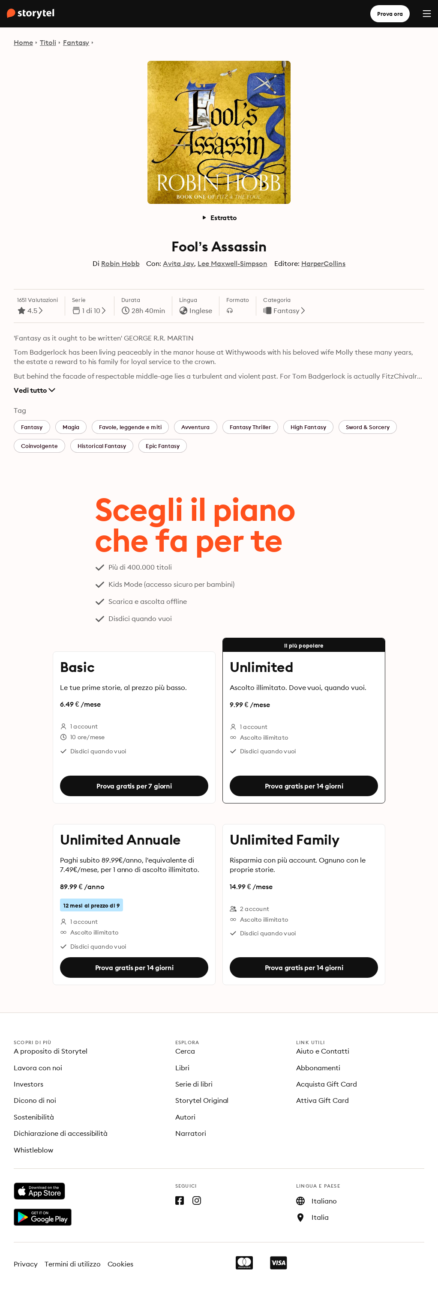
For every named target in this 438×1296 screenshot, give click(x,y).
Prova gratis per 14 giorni (304, 786)
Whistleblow (33, 1150)
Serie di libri (194, 1084)
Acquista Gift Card (326, 1084)
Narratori (190, 1133)
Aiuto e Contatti (322, 1051)
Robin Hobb (120, 263)
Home (23, 42)
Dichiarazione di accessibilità (61, 1133)
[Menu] (427, 13)
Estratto (219, 217)
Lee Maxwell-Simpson (232, 263)
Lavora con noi (38, 1067)
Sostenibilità (34, 1117)
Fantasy (76, 42)
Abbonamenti (318, 1067)
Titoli (48, 42)
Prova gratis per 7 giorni (134, 786)
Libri (182, 1067)
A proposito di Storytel (50, 1051)
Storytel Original (202, 1100)
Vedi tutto (34, 390)
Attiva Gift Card (322, 1100)
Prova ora (390, 13)
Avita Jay (178, 263)
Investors (28, 1084)
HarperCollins (323, 263)
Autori (185, 1117)
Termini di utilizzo (73, 1264)
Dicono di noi (35, 1100)
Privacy (26, 1264)
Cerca (185, 1051)
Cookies (121, 1264)
